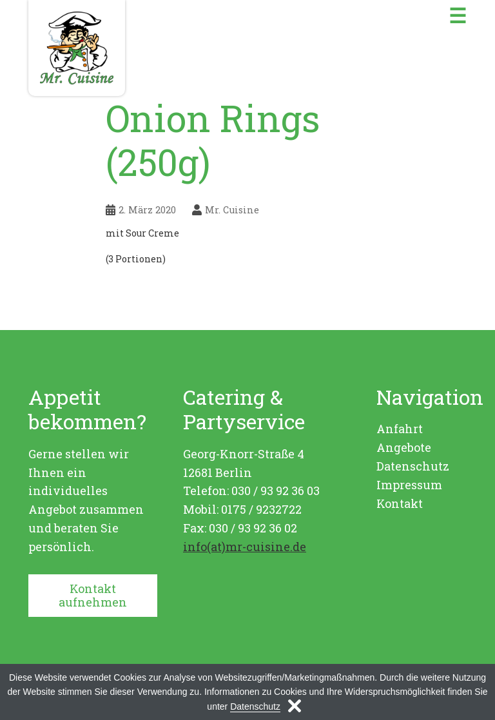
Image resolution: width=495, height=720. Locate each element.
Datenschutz (412, 466)
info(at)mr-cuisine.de (244, 546)
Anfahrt (399, 428)
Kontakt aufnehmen (93, 595)
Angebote (403, 447)
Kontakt (399, 503)
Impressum (409, 484)
